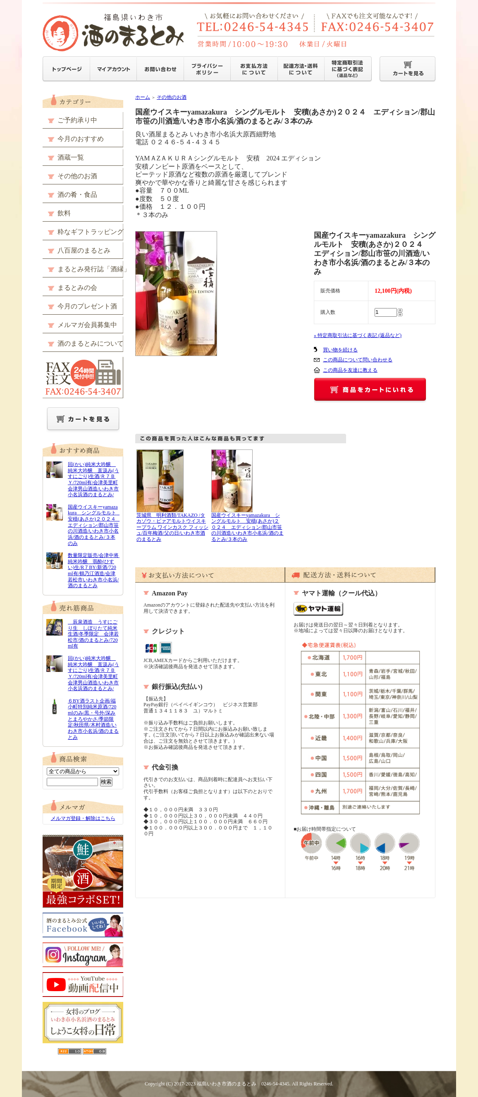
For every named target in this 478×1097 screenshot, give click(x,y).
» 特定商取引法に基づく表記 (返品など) (358, 335)
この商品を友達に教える (350, 370)
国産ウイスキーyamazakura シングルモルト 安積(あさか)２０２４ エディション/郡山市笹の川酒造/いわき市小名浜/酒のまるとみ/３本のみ (247, 527)
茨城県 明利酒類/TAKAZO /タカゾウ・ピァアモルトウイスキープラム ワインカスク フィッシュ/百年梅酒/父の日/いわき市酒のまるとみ (172, 527)
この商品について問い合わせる (357, 360)
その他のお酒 (171, 97)
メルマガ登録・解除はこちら (83, 818)
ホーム (142, 97)
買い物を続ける (340, 350)
